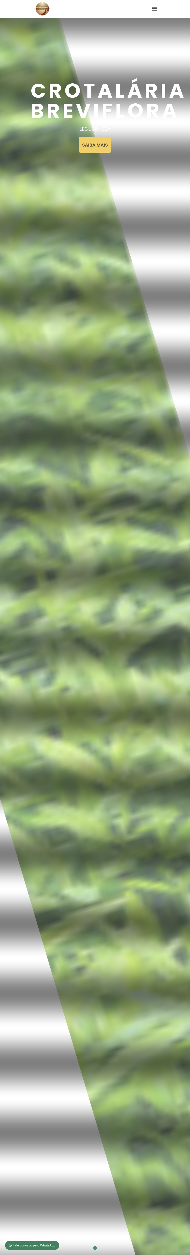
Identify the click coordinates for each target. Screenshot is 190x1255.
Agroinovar (42, 8)
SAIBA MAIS (95, 145)
